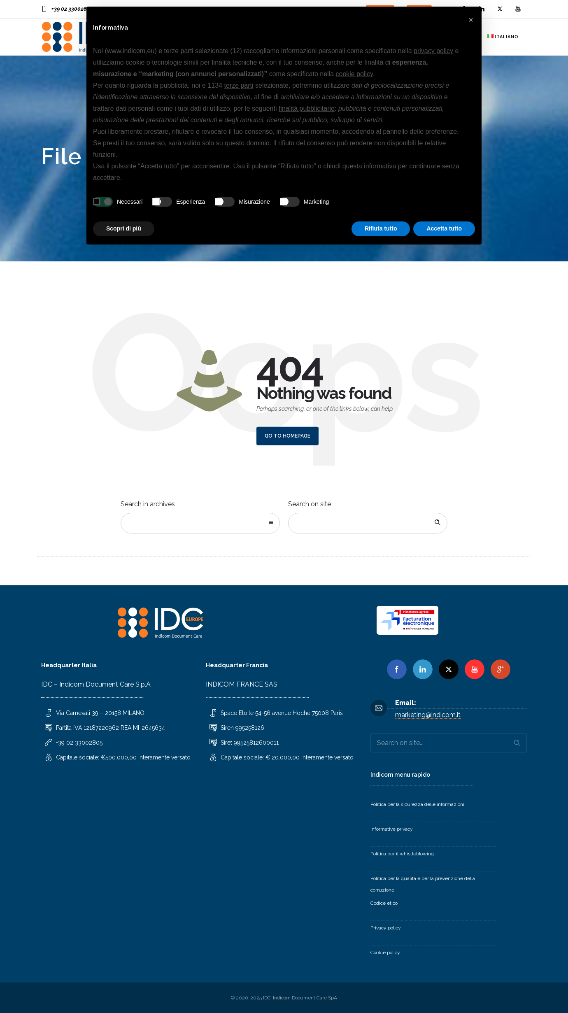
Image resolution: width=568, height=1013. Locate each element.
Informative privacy (391, 829)
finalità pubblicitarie (307, 108)
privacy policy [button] (433, 50)
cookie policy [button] (354, 73)
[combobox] (200, 523)
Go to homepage (287, 436)
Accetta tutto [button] (444, 228)
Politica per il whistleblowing (402, 854)
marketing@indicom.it (428, 715)
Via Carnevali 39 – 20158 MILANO (100, 713)
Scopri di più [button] (123, 228)
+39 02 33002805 (72, 9)
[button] (470, 19)
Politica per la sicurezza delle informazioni (417, 804)
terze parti (238, 85)
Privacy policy (385, 928)
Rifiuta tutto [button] (381, 228)
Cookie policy (385, 952)
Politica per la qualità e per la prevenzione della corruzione (422, 884)
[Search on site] (367, 523)
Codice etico (384, 903)
